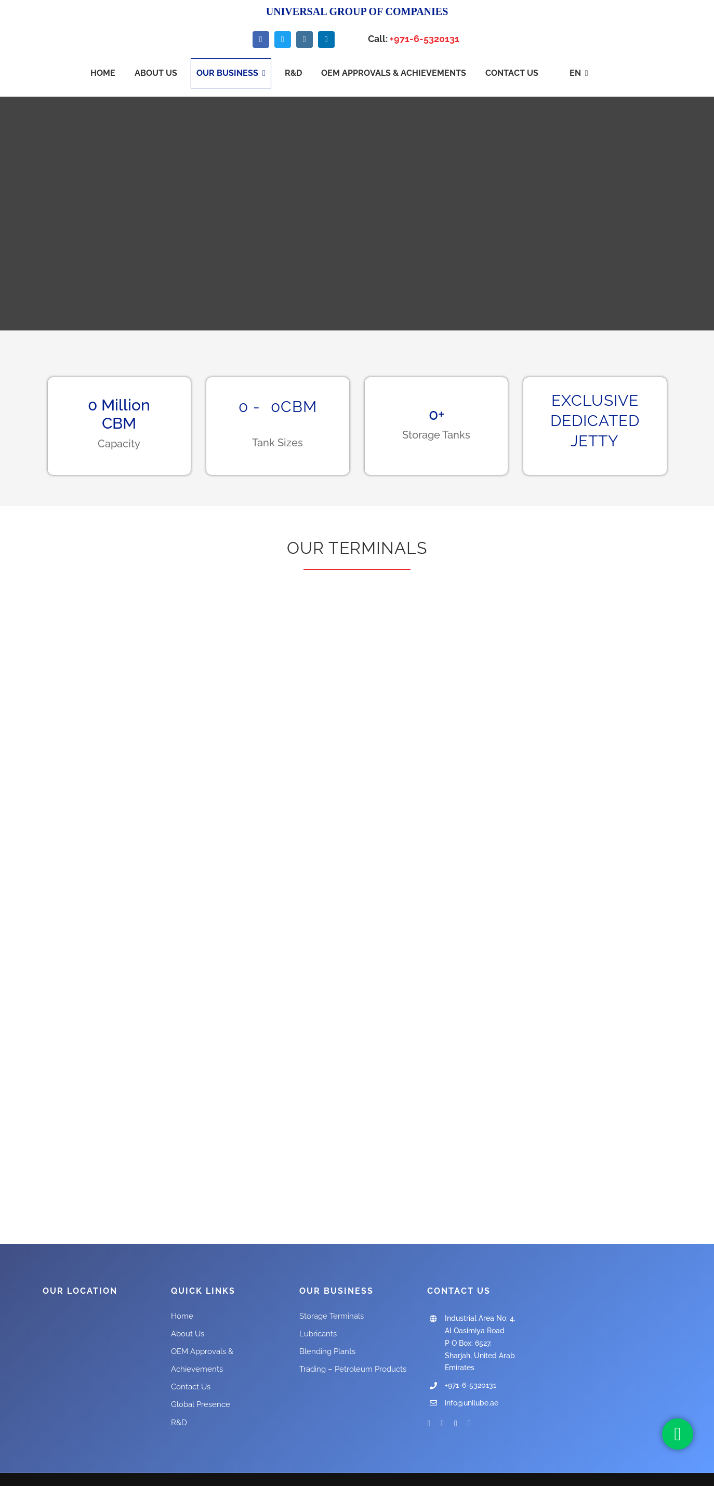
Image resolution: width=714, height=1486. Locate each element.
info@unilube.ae (471, 1403)
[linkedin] (326, 39)
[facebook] (261, 39)
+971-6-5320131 (424, 38)
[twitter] (282, 39)
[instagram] (304, 39)
